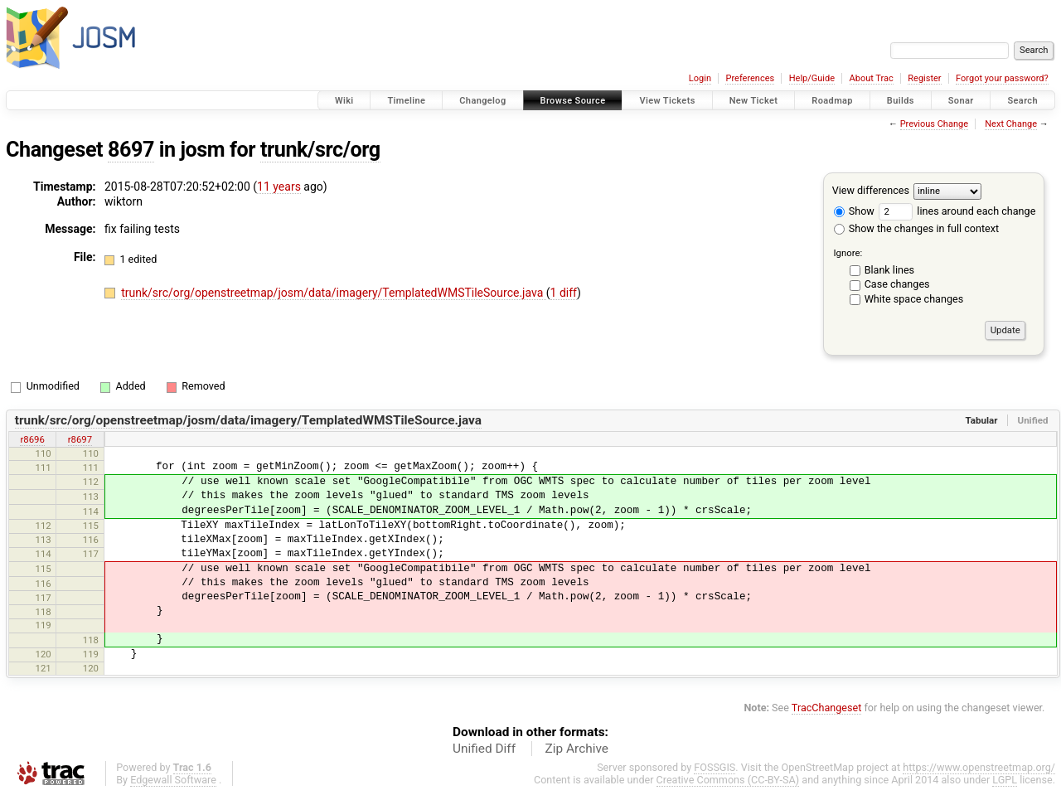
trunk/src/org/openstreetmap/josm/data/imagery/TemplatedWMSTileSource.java (333, 292)
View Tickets (667, 100)
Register (924, 78)
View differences (870, 190)
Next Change (1011, 124)
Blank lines (889, 270)
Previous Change (934, 124)
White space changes (914, 299)
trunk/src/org (320, 150)
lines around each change (957, 211)
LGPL (1004, 779)
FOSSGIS (714, 767)
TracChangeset (827, 707)
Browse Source (573, 100)
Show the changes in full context (916, 228)
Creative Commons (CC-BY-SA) (728, 779)
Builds (900, 100)
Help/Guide (812, 78)
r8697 (80, 439)
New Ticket (753, 100)
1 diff (564, 292)
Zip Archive (576, 748)
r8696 (32, 439)
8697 (131, 150)
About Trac (872, 78)
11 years (279, 186)
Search (1022, 100)
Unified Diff (484, 748)
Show (854, 211)
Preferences (749, 78)
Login (700, 78)
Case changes (897, 284)
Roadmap (832, 100)
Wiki (344, 100)
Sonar (961, 100)
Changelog (482, 100)
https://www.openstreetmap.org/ (979, 767)
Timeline (406, 100)
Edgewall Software (173, 779)
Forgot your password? (1002, 78)
